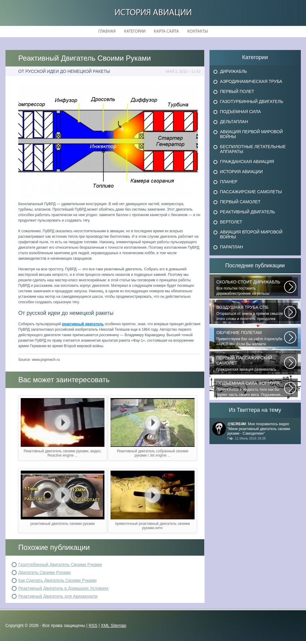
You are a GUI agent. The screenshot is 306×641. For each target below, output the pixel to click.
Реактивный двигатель (247, 211)
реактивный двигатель (83, 324)
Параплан (231, 246)
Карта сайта (166, 31)
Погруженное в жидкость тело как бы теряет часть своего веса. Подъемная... (250, 389)
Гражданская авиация (247, 161)
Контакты (197, 31)
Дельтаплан (234, 121)
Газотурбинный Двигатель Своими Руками (60, 564)
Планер (228, 181)
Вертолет (231, 221)
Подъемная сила (240, 111)
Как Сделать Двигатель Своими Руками (57, 580)
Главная (107, 31)
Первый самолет (240, 201)
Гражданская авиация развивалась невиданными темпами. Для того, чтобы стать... (250, 363)
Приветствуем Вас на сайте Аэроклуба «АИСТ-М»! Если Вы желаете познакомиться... (250, 338)
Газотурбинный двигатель (251, 101)
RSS (93, 625)
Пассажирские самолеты (251, 191)
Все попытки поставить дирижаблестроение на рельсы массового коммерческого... (250, 288)
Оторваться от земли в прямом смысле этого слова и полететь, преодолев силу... (250, 313)
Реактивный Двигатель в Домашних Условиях (63, 588)
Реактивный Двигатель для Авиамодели (57, 596)
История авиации (153, 13)
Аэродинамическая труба (251, 81)
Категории (135, 31)
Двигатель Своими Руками (44, 572)
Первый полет (237, 91)
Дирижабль (233, 71)
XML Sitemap (113, 625)
